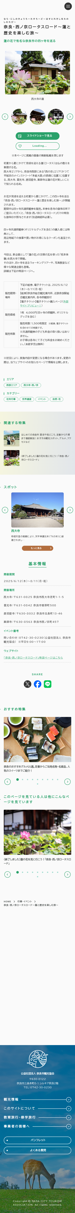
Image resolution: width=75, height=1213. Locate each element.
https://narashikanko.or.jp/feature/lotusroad (37, 458)
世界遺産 (26, 399)
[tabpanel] (37, 745)
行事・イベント (25, 901)
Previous (5, 116)
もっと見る (36, 548)
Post (27, 684)
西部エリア (11, 385)
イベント (42, 399)
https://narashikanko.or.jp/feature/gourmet (37, 745)
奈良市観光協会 (23, 6)
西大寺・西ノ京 (31, 385)
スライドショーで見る (39, 135)
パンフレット (38, 1140)
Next (70, 116)
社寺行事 (11, 399)
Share (37, 684)
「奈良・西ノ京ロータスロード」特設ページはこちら (33, 657)
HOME (7, 901)
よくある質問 (38, 1150)
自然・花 (56, 399)
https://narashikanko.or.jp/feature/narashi (37, 438)
